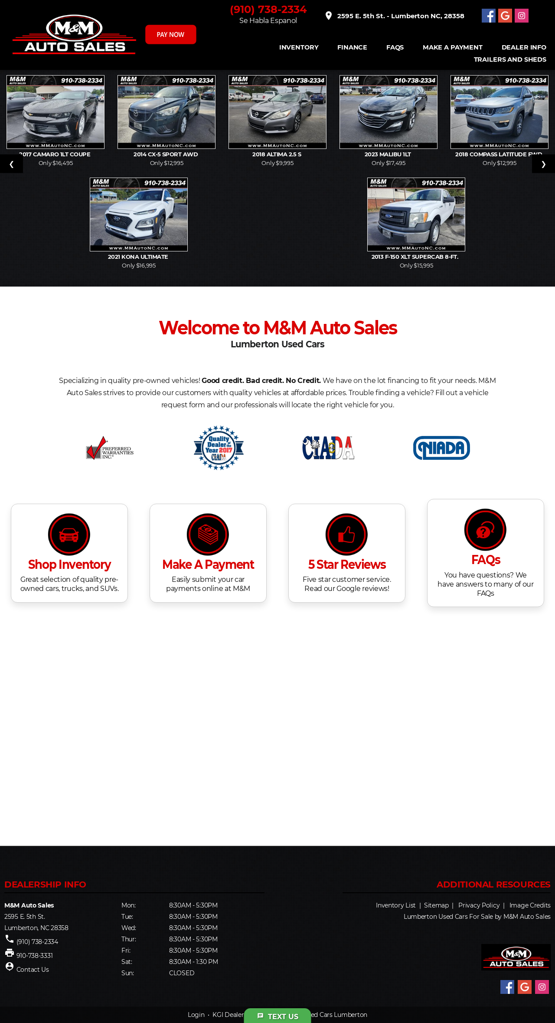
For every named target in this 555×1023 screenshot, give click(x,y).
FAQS (395, 47)
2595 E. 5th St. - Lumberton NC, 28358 (393, 15)
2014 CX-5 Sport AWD (166, 154)
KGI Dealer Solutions (242, 1015)
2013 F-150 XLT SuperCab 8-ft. (416, 256)
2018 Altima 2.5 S (277, 154)
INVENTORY (299, 47)
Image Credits (530, 905)
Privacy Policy (479, 905)
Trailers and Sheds (510, 59)
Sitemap (436, 905)
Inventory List (396, 905)
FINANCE (352, 47)
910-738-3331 (34, 956)
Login (196, 1015)
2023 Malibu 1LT (389, 154)
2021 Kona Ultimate (139, 256)
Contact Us (32, 970)
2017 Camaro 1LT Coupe (55, 154)
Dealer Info (524, 47)
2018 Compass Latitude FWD (499, 154)
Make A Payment (453, 47)
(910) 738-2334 (268, 9)
